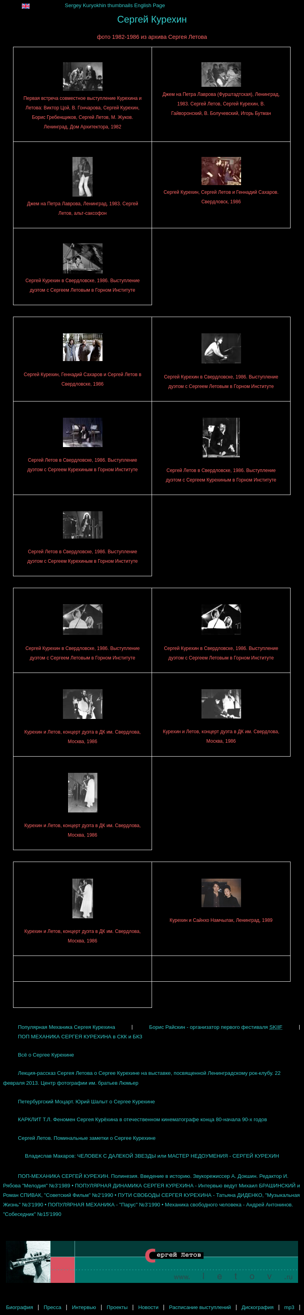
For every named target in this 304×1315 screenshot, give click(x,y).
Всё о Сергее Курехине (46, 1055)
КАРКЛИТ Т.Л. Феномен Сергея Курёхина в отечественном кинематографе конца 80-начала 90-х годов (142, 1119)
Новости (148, 1307)
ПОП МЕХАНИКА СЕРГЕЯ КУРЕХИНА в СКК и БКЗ (80, 1036)
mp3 (289, 1307)
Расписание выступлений (200, 1307)
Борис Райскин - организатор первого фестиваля (216, 1027)
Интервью (84, 1307)
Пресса (52, 1307)
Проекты (117, 1307)
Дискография (257, 1307)
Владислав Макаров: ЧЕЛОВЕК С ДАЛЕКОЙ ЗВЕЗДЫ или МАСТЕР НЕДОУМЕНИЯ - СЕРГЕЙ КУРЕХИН (152, 1155)
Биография (19, 1307)
